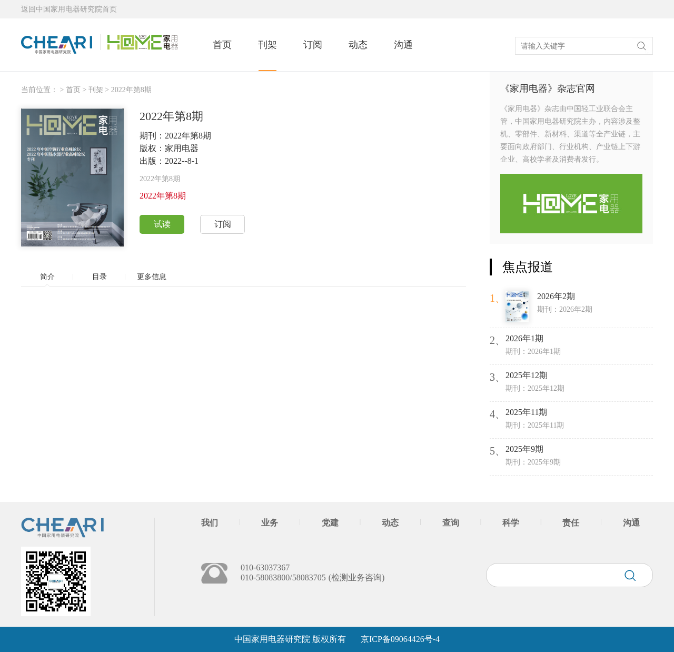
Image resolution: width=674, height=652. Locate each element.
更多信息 (151, 277)
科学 (510, 522)
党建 (330, 522)
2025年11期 (526, 412)
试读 (162, 224)
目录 (99, 277)
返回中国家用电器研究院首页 (69, 9)
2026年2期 (556, 296)
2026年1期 (524, 338)
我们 (209, 522)
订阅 (312, 44)
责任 (570, 522)
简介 (47, 277)
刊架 (267, 44)
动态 (358, 44)
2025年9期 (524, 448)
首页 (222, 44)
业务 (269, 522)
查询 (450, 522)
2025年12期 (527, 375)
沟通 (403, 44)
